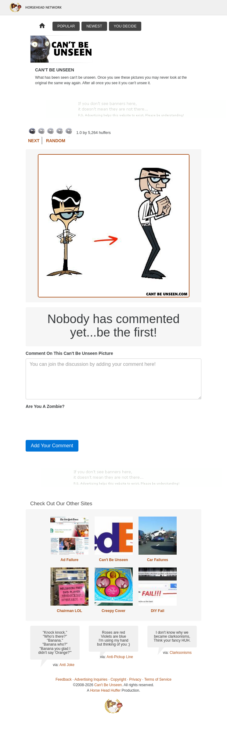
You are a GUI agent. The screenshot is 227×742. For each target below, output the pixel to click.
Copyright (118, 679)
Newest (94, 26)
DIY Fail (157, 611)
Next (33, 140)
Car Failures (157, 560)
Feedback (64, 679)
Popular (66, 26)
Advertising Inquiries (90, 679)
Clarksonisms (181, 652)
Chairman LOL (69, 611)
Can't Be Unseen (113, 560)
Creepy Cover (113, 611)
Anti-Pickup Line (119, 657)
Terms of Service (157, 679)
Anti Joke (66, 665)
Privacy (135, 679)
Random (55, 140)
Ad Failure (69, 560)
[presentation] (72, 423)
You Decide (125, 26)
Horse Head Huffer (105, 690)
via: (56, 665)
